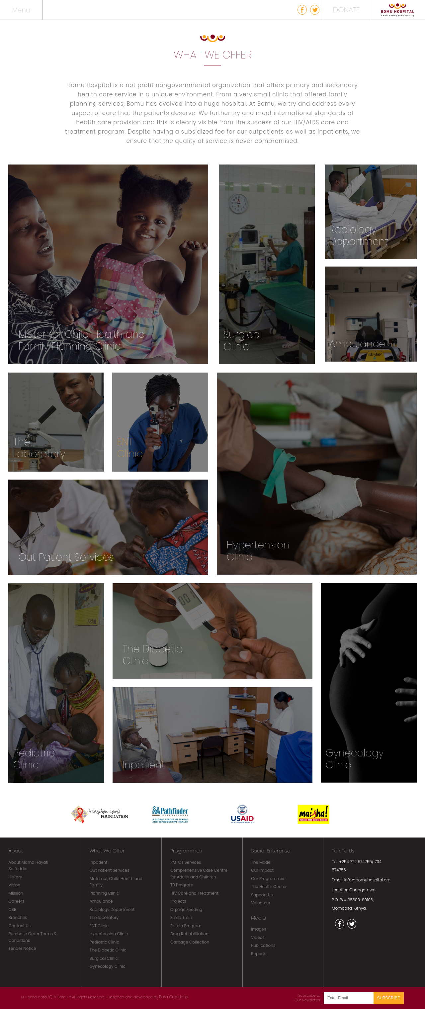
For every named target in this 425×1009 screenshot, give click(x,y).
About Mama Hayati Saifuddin (28, 865)
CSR (13, 909)
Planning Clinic (104, 893)
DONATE (346, 10)
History (15, 877)
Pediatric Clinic (104, 942)
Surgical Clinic (104, 958)
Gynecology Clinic (108, 966)
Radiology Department (112, 909)
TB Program (181, 885)
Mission (16, 893)
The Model (261, 862)
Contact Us (20, 926)
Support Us (262, 895)
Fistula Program (186, 926)
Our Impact (262, 870)
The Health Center (269, 886)
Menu (21, 10)
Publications (263, 945)
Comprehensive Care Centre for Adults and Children (198, 873)
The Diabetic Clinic (108, 950)
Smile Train (181, 917)
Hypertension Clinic (109, 934)
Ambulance (101, 901)
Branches (18, 917)
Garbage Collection (189, 942)
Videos (258, 937)
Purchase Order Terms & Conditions (33, 937)
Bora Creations (173, 997)
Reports (258, 953)
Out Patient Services (109, 870)
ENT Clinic (99, 926)
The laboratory (104, 917)
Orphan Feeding (186, 909)
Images (258, 929)
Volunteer (260, 903)
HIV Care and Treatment (194, 893)
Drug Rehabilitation (189, 934)
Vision (15, 885)
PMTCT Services (185, 862)
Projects (178, 901)
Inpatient (99, 862)
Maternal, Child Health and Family (116, 882)
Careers (16, 901)
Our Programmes (268, 878)
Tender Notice (22, 948)
